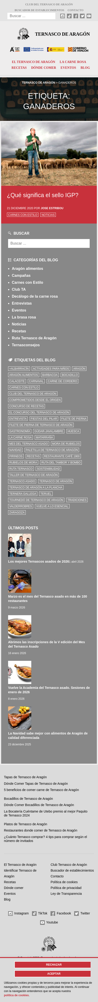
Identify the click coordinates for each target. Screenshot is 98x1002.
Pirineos (15, 456)
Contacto (75, 10)
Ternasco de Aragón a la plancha (35, 487)
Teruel (45, 493)
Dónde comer (43, 67)
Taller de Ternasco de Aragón (33, 475)
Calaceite (17, 381)
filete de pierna (74, 418)
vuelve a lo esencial (52, 506)
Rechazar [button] (54, 964)
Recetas (19, 67)
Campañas (21, 275)
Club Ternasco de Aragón (69, 865)
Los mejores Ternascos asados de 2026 (38, 561)
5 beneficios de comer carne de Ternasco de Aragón (41, 790)
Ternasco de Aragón (62, 34)
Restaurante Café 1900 (62, 456)
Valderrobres (20, 506)
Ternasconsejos (26, 345)
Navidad (15, 450)
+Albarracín (19, 368)
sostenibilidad (48, 468)
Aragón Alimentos (23, 375)
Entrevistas (22, 303)
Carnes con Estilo (22, 215)
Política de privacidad (66, 888)
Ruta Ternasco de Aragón (34, 338)
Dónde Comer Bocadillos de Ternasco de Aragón (39, 805)
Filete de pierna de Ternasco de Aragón (41, 425)
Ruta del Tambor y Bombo (61, 462)
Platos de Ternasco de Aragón (25, 824)
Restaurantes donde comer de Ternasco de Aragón (40, 830)
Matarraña (44, 437)
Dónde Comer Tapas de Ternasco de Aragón (36, 783)
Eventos (68, 67)
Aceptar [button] (53, 973)
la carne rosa (20, 437)
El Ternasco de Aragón (33, 62)
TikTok (39, 913)
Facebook (61, 913)
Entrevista (17, 418)
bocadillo (70, 375)
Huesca (73, 431)
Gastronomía (19, 431)
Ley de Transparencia (66, 893)
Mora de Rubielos (66, 443)
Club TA (19, 289)
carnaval (36, 381)
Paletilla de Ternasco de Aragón (52, 450)
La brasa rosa (24, 317)
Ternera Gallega (22, 493)
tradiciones (76, 500)
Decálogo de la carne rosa (35, 296)
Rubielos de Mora (23, 462)
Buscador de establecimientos (39, 10)
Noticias (48, 215)
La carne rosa (73, 62)
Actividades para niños (51, 368)
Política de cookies (64, 882)
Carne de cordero (62, 381)
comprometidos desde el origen (35, 400)
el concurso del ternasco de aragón (39, 412)
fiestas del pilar (44, 418)
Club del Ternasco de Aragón (49, 4)
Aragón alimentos (27, 269)
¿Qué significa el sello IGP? (42, 195)
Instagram (18, 913)
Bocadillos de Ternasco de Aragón (28, 798)
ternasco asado (22, 481)
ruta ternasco (21, 468)
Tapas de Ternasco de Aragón (25, 777)
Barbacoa (50, 375)
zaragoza (17, 512)
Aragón (79, 368)
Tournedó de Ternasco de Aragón (36, 500)
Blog (85, 67)
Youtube (49, 922)
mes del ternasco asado (28, 443)
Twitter (82, 913)
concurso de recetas (26, 406)
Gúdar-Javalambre (48, 431)
